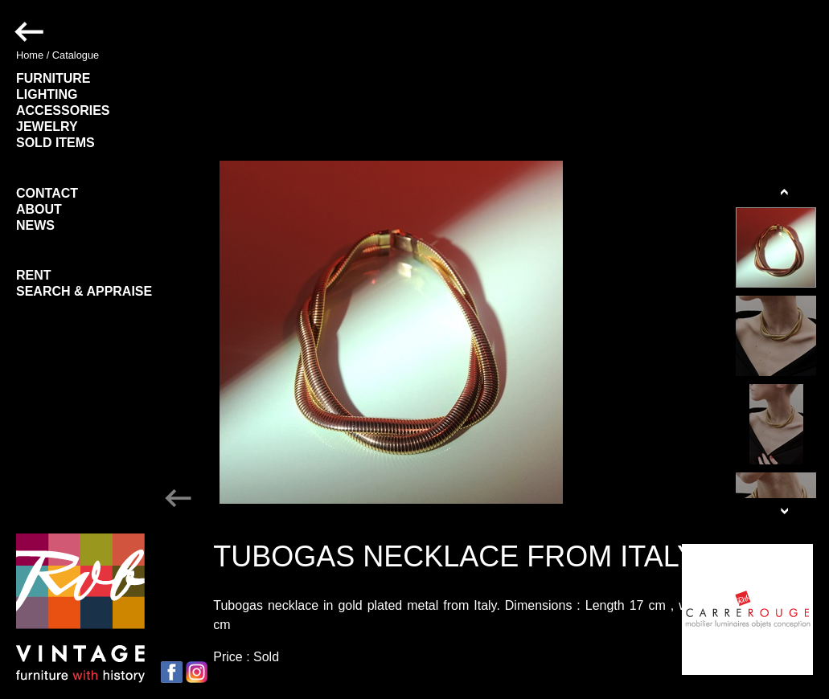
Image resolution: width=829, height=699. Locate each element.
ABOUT (39, 209)
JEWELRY (47, 126)
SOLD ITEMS (55, 142)
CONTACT (47, 193)
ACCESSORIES (62, 110)
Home (29, 55)
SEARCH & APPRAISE (84, 291)
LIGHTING (46, 94)
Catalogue (75, 55)
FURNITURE (53, 78)
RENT (33, 275)
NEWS (35, 225)
